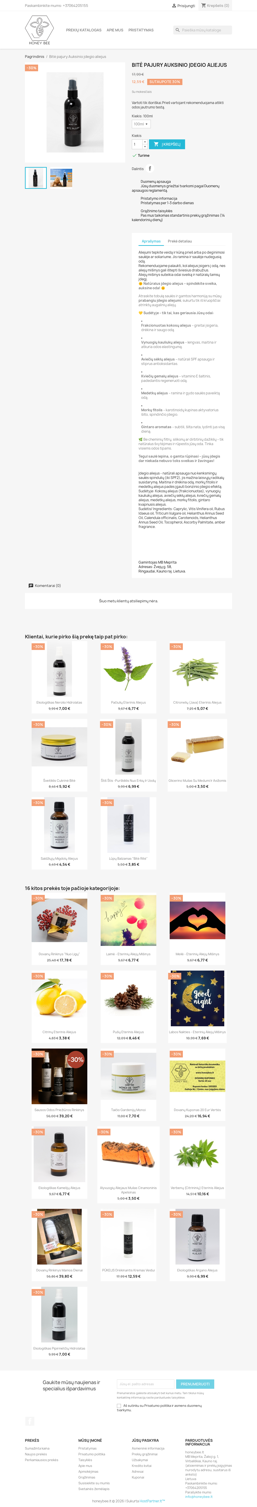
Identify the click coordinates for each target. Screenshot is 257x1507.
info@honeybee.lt (199, 1497)
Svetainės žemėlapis (94, 1489)
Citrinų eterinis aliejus (59, 1032)
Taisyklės (85, 1460)
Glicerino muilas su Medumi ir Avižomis (197, 780)
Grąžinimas (86, 1477)
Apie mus (115, 30)
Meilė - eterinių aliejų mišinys (197, 954)
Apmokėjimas (88, 1471)
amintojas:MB (152, 562)
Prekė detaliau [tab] (180, 241)
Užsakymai (140, 1460)
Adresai (137, 1471)
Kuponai (138, 1477)
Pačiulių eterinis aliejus (128, 702)
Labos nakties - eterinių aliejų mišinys (197, 1032)
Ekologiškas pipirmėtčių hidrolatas (59, 1348)
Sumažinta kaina (37, 1448)
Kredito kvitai (141, 1466)
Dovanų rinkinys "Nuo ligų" (59, 954)
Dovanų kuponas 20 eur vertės (197, 1110)
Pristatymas (141, 30)
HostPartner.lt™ (152, 1501)
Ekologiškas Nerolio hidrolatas (59, 702)
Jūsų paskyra (145, 1440)
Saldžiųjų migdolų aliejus (59, 858)
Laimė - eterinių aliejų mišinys (128, 954)
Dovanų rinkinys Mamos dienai (59, 1270)
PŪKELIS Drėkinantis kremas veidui (128, 1270)
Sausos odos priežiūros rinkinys (59, 1110)
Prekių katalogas (84, 30)
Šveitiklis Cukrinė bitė (59, 780)
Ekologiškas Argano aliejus (197, 1270)
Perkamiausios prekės (41, 1460)
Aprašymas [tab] (151, 241)
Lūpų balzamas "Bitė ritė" (128, 858)
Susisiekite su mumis (94, 1483)
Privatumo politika (91, 1454)
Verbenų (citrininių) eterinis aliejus (197, 1188)
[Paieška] (202, 30)
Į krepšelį (167, 144)
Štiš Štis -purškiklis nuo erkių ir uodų (128, 780)
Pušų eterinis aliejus (128, 1032)
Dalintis (149, 168)
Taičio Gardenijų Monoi (128, 1110)
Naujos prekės (36, 1454)
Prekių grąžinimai (144, 1454)
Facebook (29, 1421)
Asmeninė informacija (148, 1448)
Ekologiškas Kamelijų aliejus (59, 1188)
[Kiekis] (141, 124)
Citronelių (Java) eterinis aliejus (197, 702)
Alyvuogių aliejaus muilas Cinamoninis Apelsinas (128, 1190)
